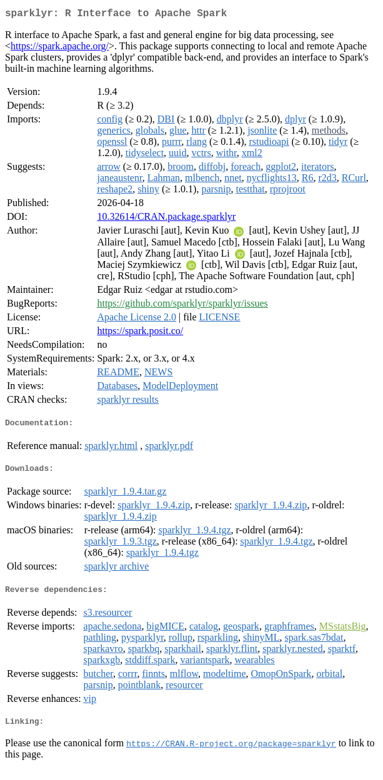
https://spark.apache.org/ (60, 48)
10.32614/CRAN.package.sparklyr (166, 219)
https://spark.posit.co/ (140, 333)
